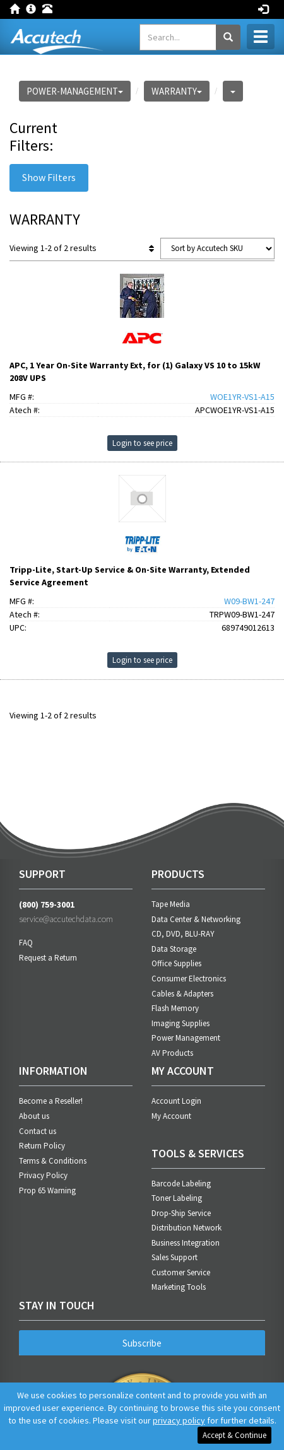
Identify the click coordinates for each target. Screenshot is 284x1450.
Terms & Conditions (52, 1160)
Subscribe (142, 1343)
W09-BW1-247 (249, 601)
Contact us (37, 1131)
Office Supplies (176, 963)
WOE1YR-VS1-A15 (242, 396)
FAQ (26, 942)
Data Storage (173, 949)
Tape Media (170, 904)
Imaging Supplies (180, 1023)
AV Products (172, 1053)
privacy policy (179, 1420)
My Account (171, 1116)
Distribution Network (186, 1227)
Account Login (176, 1101)
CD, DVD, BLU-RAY (183, 933)
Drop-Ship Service (181, 1213)
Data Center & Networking (195, 919)
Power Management (185, 1037)
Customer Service (180, 1272)
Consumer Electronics (188, 978)
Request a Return (48, 957)
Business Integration (185, 1242)
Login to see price (142, 443)
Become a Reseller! (51, 1101)
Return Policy (42, 1145)
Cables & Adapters (182, 993)
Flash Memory (175, 1008)
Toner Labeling (176, 1198)
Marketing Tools (178, 1287)
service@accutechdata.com (66, 919)
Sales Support (174, 1257)
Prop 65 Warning (47, 1190)
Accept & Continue (234, 1435)
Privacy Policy (43, 1175)
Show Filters (49, 177)
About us (34, 1116)
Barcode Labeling (181, 1183)
